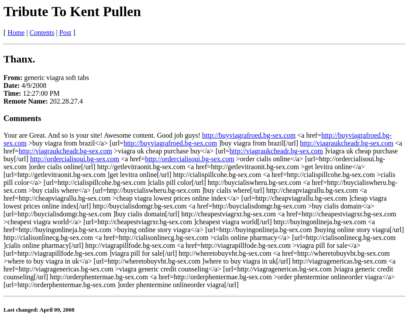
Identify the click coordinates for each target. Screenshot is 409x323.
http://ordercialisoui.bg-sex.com (74, 159)
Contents (42, 32)
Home (15, 32)
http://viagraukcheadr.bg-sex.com (346, 143)
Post (65, 32)
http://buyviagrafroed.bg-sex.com (249, 135)
